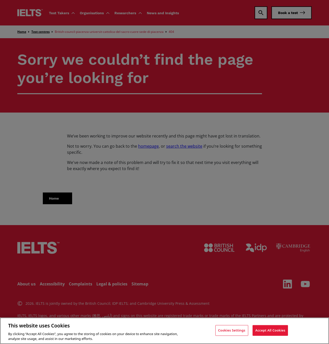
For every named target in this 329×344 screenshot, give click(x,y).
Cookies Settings (231, 330)
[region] (164, 331)
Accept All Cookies (270, 330)
